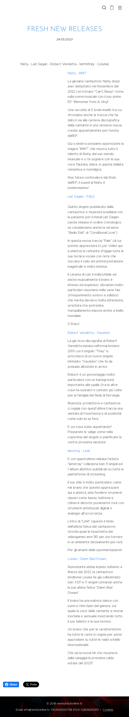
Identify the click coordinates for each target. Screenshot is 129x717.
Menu (120, 7)
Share (11, 684)
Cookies (108, 710)
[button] (104, 7)
